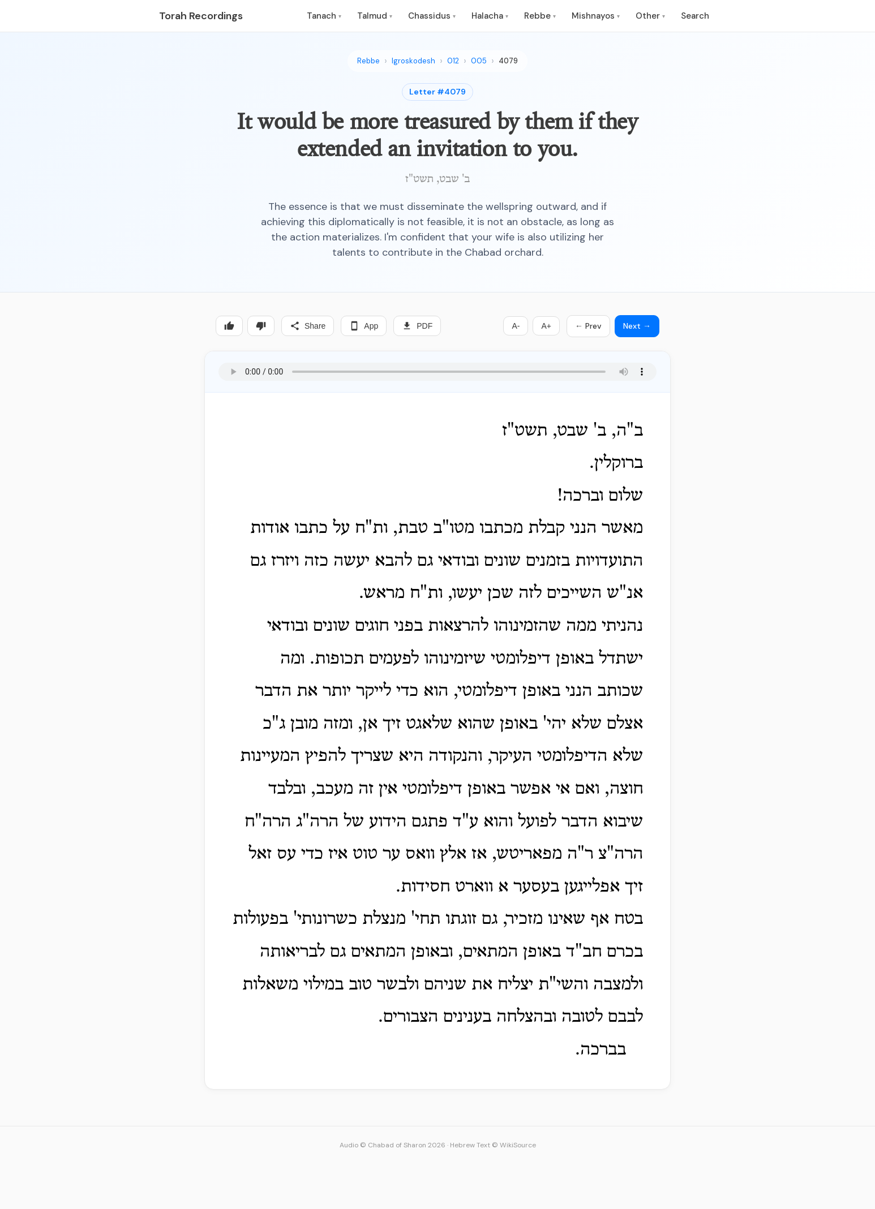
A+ (546, 325)
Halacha (489, 15)
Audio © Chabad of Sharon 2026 (392, 1145)
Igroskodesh (413, 61)
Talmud (374, 15)
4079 (508, 61)
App (363, 326)
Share (307, 326)
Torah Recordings (201, 16)
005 (479, 61)
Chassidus (432, 15)
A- (516, 325)
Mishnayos (596, 15)
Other (650, 15)
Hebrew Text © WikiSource (493, 1145)
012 (453, 61)
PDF (417, 326)
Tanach (324, 15)
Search (695, 15)
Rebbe (540, 15)
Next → (637, 326)
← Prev (588, 326)
